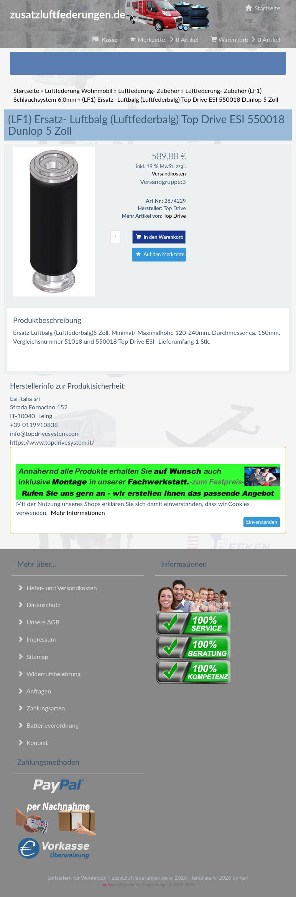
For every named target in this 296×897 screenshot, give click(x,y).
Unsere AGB (38, 622)
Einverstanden (261, 522)
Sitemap (32, 656)
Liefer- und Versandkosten (57, 587)
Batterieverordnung (48, 725)
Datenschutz (38, 604)
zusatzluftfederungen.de (109, 14)
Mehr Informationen (78, 512)
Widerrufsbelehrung (49, 673)
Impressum (36, 639)
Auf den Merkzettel (161, 254)
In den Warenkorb (159, 237)
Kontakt (32, 742)
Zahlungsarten (41, 708)
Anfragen (34, 691)
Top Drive (174, 215)
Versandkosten (169, 173)
